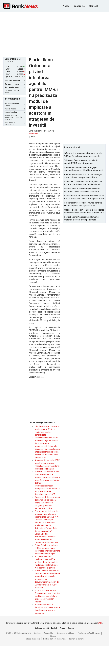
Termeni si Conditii (76, 639)
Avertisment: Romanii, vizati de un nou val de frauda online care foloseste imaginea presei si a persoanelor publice (47, 503)
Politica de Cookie (32, 639)
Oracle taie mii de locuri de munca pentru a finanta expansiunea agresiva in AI (46, 514)
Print (32, 136)
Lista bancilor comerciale (15, 124)
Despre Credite (15, 109)
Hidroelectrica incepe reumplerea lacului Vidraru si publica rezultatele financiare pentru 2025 (82, 190)
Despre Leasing (15, 112)
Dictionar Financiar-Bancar (15, 105)
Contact (93, 6)
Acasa (66, 6)
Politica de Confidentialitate (54, 639)
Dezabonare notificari (65, 633)
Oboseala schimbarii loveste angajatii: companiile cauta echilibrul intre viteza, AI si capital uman (83, 169)
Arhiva (62, 628)
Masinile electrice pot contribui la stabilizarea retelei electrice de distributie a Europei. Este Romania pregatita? (46, 525)
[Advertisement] (56, 34)
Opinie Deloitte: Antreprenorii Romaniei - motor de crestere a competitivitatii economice (82, 218)
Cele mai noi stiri (42, 628)
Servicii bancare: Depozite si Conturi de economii (15, 117)
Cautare (71, 628)
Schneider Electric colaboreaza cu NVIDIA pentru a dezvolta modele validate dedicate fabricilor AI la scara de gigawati (46, 562)
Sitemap (53, 636)
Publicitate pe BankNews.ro (89, 633)
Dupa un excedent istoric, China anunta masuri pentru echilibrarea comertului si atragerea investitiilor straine (47, 596)
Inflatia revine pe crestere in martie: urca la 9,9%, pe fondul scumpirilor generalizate (83, 154)
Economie (33, 134)
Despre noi (79, 6)
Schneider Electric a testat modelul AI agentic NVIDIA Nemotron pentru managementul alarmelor (81, 162)
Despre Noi (48, 633)
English (54, 628)
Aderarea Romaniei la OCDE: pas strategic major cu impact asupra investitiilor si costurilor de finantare (83, 176)
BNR (100, 623)
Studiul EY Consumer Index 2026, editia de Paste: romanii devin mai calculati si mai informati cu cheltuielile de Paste (47, 477)
